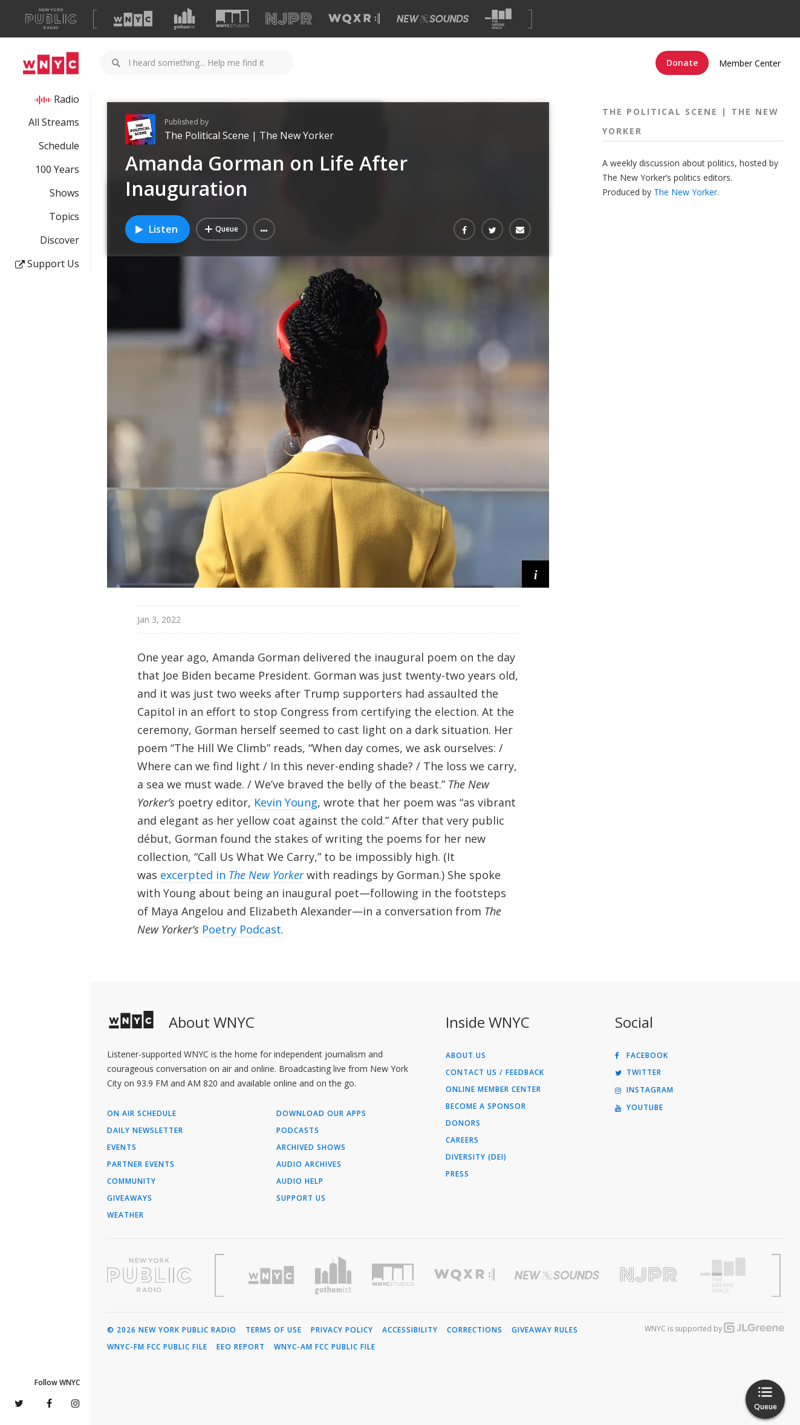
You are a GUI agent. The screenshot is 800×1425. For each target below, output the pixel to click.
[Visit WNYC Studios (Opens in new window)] (232, 18)
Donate (682, 62)
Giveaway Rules (545, 1330)
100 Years (57, 169)
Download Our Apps (321, 1113)
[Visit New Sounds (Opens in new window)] (433, 19)
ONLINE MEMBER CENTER (493, 1089)
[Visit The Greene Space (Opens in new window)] (498, 19)
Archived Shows (311, 1147)
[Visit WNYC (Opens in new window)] (133, 19)
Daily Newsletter (145, 1130)
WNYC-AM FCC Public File (325, 1347)
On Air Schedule (142, 1113)
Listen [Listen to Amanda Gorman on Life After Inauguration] (156, 229)
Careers (462, 1140)
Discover (59, 240)
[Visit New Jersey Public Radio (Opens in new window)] (650, 1274)
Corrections (474, 1330)
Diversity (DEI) (476, 1157)
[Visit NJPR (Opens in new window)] (288, 19)
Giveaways (129, 1198)
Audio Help (300, 1181)
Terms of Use (274, 1330)
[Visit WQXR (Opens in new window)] (354, 19)
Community (131, 1181)
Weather (125, 1215)
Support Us (47, 263)
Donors (463, 1123)
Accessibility (410, 1330)
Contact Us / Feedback (495, 1072)
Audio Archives (309, 1164)
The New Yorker (685, 192)
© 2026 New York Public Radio (171, 1330)
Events (122, 1147)
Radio (66, 99)
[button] (264, 229)
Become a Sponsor (486, 1106)
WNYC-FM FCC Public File (157, 1347)
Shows (64, 193)
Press (457, 1174)
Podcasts (297, 1130)
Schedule (59, 145)
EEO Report (240, 1347)
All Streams (53, 122)
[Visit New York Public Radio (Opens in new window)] (149, 1275)
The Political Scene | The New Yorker (249, 135)
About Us (466, 1055)
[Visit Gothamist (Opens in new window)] (184, 19)
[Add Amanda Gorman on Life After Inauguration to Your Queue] (221, 229)
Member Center (750, 63)
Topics (64, 216)
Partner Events (141, 1164)
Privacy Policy (342, 1330)
